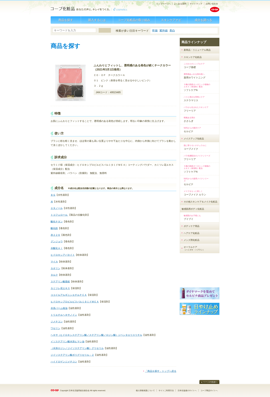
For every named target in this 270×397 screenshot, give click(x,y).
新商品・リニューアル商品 (197, 50)
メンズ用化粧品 (191, 240)
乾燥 (155, 30)
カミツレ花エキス (60, 288)
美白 (172, 30)
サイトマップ (196, 4)
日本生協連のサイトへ (187, 390)
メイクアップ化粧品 (194, 138)
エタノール (57, 208)
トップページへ (163, 4)
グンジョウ (57, 241)
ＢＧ (53, 195)
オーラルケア (194, 248)
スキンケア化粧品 (193, 57)
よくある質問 (180, 4)
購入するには (97, 20)
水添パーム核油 (59, 308)
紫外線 (163, 30)
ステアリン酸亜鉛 (60, 281)
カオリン (55, 268)
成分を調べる (203, 20)
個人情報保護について (145, 390)
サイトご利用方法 (166, 390)
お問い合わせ (212, 4)
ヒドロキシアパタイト (63, 254)
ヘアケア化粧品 (191, 233)
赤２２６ (55, 235)
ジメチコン (57, 321)
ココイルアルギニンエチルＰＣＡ (69, 295)
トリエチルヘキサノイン (64, 314)
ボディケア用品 (191, 226)
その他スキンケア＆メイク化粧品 (200, 201)
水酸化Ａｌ (57, 248)
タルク (54, 274)
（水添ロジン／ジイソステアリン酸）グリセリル (77, 348)
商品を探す (65, 20)
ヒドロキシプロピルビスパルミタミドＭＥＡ (75, 301)
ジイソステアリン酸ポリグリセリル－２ (72, 355)
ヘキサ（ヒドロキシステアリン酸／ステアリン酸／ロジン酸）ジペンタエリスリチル (96, 335)
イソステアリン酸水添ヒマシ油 (67, 341)
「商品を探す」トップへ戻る (160, 371)
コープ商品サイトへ (209, 390)
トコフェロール (59, 214)
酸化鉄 (54, 228)
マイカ (54, 261)
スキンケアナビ (171, 20)
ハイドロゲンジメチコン (64, 361)
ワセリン (55, 328)
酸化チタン (57, 221)
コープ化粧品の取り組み (134, 20)
